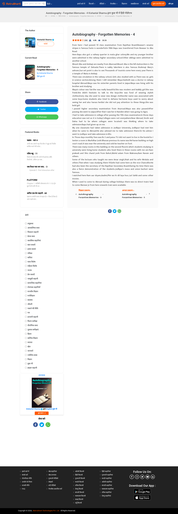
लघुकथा (30, 223)
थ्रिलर (30, 334)
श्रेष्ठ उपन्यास (52, 475)
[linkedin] (153, 477)
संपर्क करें (145, 3)
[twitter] (142, 477)
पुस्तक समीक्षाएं (33, 329)
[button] (43, 3)
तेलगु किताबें (79, 489)
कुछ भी (30, 363)
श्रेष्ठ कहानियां (52, 471)
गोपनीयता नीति (27, 478)
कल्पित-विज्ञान (33, 338)
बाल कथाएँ (31, 245)
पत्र (29, 312)
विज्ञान (30, 359)
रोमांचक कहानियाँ (34, 287)
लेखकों (50, 482)
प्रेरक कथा (31, 236)
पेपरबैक (114, 3)
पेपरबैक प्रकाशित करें (55, 489)
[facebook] (132, 477)
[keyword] (34, 3)
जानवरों (30, 351)
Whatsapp (42, 117)
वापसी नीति (25, 485)
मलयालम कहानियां (108, 489)
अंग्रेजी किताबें (79, 471)
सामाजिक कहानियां (34, 283)
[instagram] (137, 477)
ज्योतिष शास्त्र (32, 355)
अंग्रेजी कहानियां (107, 482)
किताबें (92, 3)
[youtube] (147, 477)
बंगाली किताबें (79, 492)
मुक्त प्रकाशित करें (158, 3)
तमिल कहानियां (106, 492)
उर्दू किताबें (78, 503)
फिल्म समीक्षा (32, 321)
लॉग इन (171, 3)
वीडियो (103, 3)
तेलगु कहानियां (106, 496)
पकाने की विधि (33, 308)
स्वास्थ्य (30, 300)
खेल (29, 346)
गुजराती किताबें (80, 478)
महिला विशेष (32, 266)
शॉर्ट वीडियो (52, 485)
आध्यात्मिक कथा (33, 228)
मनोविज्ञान (31, 295)
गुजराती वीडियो (53, 478)
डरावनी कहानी (33, 317)
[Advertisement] (42, 448)
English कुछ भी (51, 409)
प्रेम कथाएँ (31, 274)
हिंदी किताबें (79, 475)
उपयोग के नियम (27, 482)
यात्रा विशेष (31, 262)
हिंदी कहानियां (106, 471)
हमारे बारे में (81, 3)
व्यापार (30, 342)
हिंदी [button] (49, 4)
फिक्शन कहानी (33, 232)
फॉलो (45, 44)
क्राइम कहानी (32, 368)
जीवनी (30, 304)
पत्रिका (30, 253)
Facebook (41, 102)
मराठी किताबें (79, 482)
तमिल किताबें (79, 485)
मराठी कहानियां (107, 478)
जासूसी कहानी (33, 279)
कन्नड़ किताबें (79, 499)
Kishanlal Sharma (45, 40)
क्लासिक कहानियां (34, 240)
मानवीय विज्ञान (33, 291)
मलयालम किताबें (80, 496)
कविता (30, 257)
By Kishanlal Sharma (45, 73)
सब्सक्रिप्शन (135, 3)
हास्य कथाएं (32, 249)
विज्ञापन (124, 3)
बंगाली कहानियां (107, 485)
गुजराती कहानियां (107, 475)
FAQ (23, 489)
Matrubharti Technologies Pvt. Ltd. (46, 511)
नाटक (30, 270)
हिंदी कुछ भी (41, 76)
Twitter (42, 109)
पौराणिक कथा (33, 325)
